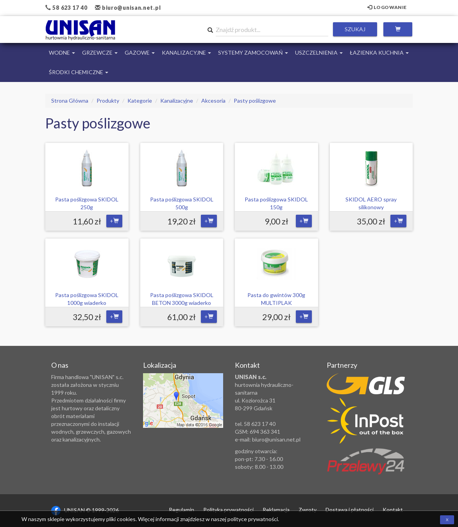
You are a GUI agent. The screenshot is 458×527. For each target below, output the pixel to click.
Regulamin (181, 509)
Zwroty (308, 509)
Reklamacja (276, 509)
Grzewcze (100, 52)
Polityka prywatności (228, 509)
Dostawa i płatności (350, 509)
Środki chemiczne (78, 72)
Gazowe (140, 52)
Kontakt (393, 509)
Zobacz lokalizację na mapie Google (183, 400)
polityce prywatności (252, 519)
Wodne (62, 52)
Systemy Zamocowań (253, 52)
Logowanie (387, 7)
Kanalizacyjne (186, 52)
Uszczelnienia (319, 52)
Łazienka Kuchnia (379, 52)
